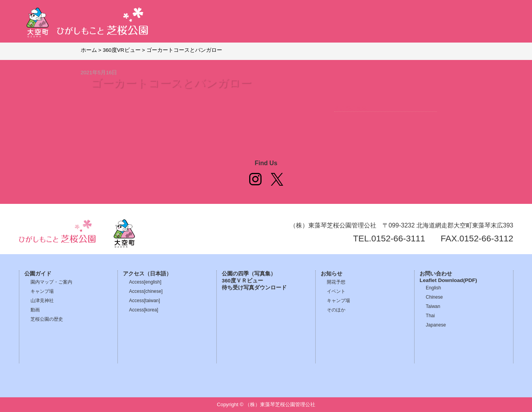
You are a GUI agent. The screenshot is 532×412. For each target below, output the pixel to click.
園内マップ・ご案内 (51, 282)
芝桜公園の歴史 (47, 319)
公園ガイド (37, 274)
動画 (35, 310)
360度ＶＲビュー (242, 281)
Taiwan (433, 306)
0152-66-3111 (398, 238)
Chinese (434, 297)
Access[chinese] (146, 291)
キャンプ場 (42, 291)
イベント (336, 291)
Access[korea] (143, 310)
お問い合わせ (436, 274)
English (433, 288)
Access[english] (145, 282)
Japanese (436, 325)
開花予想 (336, 282)
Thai (430, 315)
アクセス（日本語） (147, 274)
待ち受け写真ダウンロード (254, 288)
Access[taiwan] (144, 300)
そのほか (336, 310)
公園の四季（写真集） (249, 274)
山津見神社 (42, 300)
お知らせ (331, 274)
